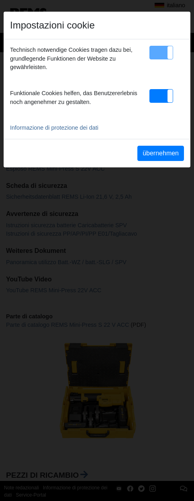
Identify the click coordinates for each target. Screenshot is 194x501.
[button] (161, 52)
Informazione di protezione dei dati (54, 127)
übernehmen (161, 153)
